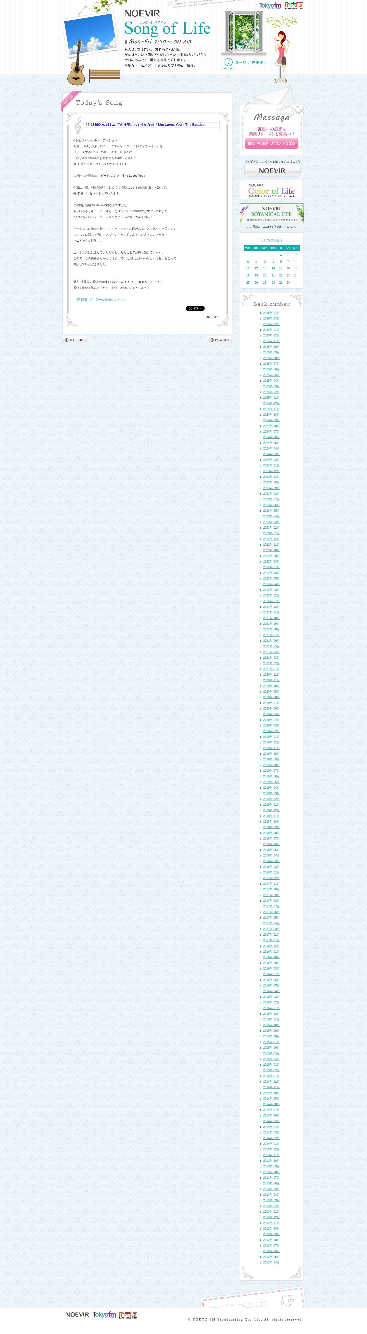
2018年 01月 (271, 872)
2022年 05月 (271, 578)
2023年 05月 (271, 510)
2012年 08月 (271, 1240)
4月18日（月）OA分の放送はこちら (100, 299)
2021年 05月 (271, 646)
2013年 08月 (271, 1172)
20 (264, 275)
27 (264, 282)
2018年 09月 (271, 827)
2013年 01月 (271, 1211)
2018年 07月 (271, 838)
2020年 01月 (271, 737)
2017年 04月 (271, 923)
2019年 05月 (271, 782)
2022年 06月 (271, 573)
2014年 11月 (271, 1087)
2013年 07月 (271, 1177)
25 (248, 282)
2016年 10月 (271, 957)
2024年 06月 (271, 437)
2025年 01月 (271, 397)
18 (248, 275)
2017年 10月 (271, 889)
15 (280, 268)
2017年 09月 (271, 895)
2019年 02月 (271, 799)
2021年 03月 (271, 657)
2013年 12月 (271, 1149)
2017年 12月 (271, 878)
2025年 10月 (271, 346)
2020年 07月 (271, 703)
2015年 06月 (271, 1047)
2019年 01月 (271, 804)
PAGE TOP (220, 340)
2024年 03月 (271, 454)
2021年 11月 (271, 612)
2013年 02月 (271, 1206)
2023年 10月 (271, 482)
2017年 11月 (271, 883)
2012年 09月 (271, 1234)
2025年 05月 (271, 375)
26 (256, 282)
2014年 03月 (271, 1132)
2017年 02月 (271, 934)
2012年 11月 (271, 1223)
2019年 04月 (271, 787)
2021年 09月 (271, 623)
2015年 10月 (271, 1025)
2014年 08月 (271, 1104)
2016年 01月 (271, 1008)
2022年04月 (271, 240)
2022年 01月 (271, 601)
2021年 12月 (271, 607)
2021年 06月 (271, 640)
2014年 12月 (271, 1081)
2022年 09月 (271, 556)
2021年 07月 (271, 635)
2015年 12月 (271, 1013)
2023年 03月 (271, 522)
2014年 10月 (271, 1093)
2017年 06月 (271, 912)
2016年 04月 (271, 991)
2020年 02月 (271, 731)
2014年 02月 (271, 1138)
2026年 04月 (271, 313)
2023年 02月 (271, 527)
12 (256, 268)
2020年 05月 (271, 714)
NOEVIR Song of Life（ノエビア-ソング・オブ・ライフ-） (168, 29)
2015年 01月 (271, 1076)
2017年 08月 (271, 900)
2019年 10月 (271, 753)
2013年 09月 (271, 1166)
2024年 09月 (271, 420)
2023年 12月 (271, 471)
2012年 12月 (271, 1217)
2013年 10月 (271, 1160)
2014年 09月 (271, 1098)
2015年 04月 (271, 1059)
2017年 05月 (271, 917)
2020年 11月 (271, 680)
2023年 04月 (271, 516)
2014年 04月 (271, 1127)
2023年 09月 (271, 488)
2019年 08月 (271, 765)
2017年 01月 (271, 940)
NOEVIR (142, 13)
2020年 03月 (271, 725)
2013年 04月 (271, 1194)
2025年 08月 (271, 358)
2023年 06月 (271, 505)
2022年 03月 (271, 590)
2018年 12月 (271, 810)
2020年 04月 (271, 720)
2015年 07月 (271, 1042)
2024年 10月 (271, 414)
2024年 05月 (271, 443)
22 (280, 275)
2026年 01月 (271, 330)
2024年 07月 (271, 431)
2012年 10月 (271, 1228)
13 (264, 268)
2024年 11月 (271, 409)
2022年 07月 (271, 567)
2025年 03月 (271, 386)
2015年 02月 (271, 1070)
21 (273, 275)
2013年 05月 (271, 1189)
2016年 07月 (271, 974)
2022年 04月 (271, 584)
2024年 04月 (271, 448)
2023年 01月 (271, 533)
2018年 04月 (271, 855)
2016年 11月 (271, 951)
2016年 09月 (271, 963)
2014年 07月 (271, 1110)
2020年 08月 (271, 697)
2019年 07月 (271, 770)
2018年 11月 (271, 816)
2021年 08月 (271, 629)
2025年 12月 (271, 335)
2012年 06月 (271, 1251)
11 (248, 268)
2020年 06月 (271, 708)
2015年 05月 (271, 1053)
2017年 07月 (271, 906)
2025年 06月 (271, 369)
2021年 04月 (271, 652)
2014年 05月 (271, 1121)
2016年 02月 (271, 1002)
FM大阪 (298, 4)
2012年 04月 (271, 1262)
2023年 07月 (271, 499)
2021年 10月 (271, 618)
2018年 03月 (271, 861)
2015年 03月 (271, 1064)
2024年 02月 (271, 460)
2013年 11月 (271, 1155)
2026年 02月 (271, 324)
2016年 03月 (271, 997)
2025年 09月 (271, 352)
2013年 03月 (271, 1200)
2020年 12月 (271, 674)
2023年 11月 (271, 476)
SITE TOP (74, 340)
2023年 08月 (271, 493)
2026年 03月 (271, 318)
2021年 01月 (271, 669)
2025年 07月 (271, 363)
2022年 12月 (271, 539)
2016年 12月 (271, 946)
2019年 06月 (271, 776)
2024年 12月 (271, 403)
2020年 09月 (271, 691)
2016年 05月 (271, 985)
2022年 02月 (271, 595)
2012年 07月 (271, 1245)
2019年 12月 (271, 742)
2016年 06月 (271, 980)
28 (273, 282)
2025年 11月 (271, 341)
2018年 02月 (271, 867)
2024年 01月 (271, 465)
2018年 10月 (271, 821)
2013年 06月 (271, 1183)
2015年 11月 (271, 1019)
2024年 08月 (271, 426)
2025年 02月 (271, 392)
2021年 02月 (271, 663)
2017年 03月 (271, 929)
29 (280, 282)
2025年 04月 (271, 380)
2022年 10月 (271, 550)
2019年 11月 (271, 748)
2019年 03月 (271, 793)
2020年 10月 (271, 686)
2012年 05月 (271, 1257)
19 (256, 275)
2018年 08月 (271, 833)
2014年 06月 (271, 1115)
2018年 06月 (271, 844)
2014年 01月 (271, 1144)
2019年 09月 (271, 759)
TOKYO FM (273, 5)
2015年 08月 (271, 1036)
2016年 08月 (271, 968)
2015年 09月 (271, 1030)
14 (273, 268)
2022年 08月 (271, 561)
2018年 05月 (271, 850)
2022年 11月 (271, 544)
